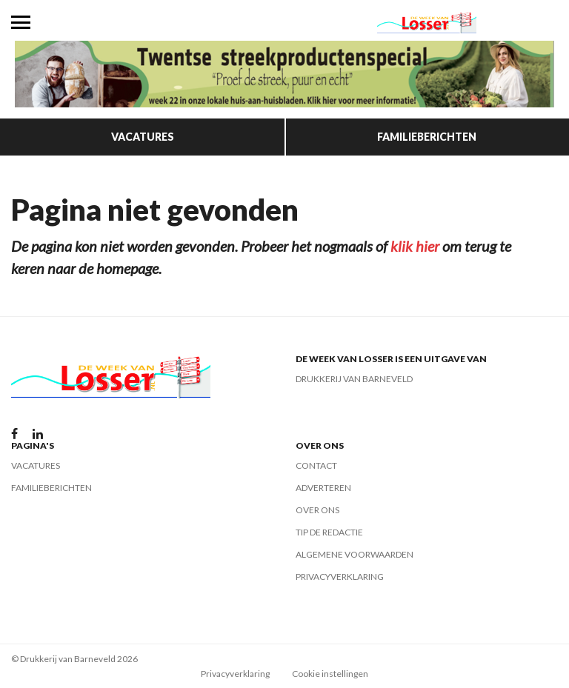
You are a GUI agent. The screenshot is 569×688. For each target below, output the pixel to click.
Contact (316, 465)
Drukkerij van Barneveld (354, 378)
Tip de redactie (329, 532)
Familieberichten (426, 136)
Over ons (317, 509)
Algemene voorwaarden (354, 554)
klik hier (414, 246)
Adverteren (323, 487)
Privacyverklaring (340, 576)
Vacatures (142, 136)
